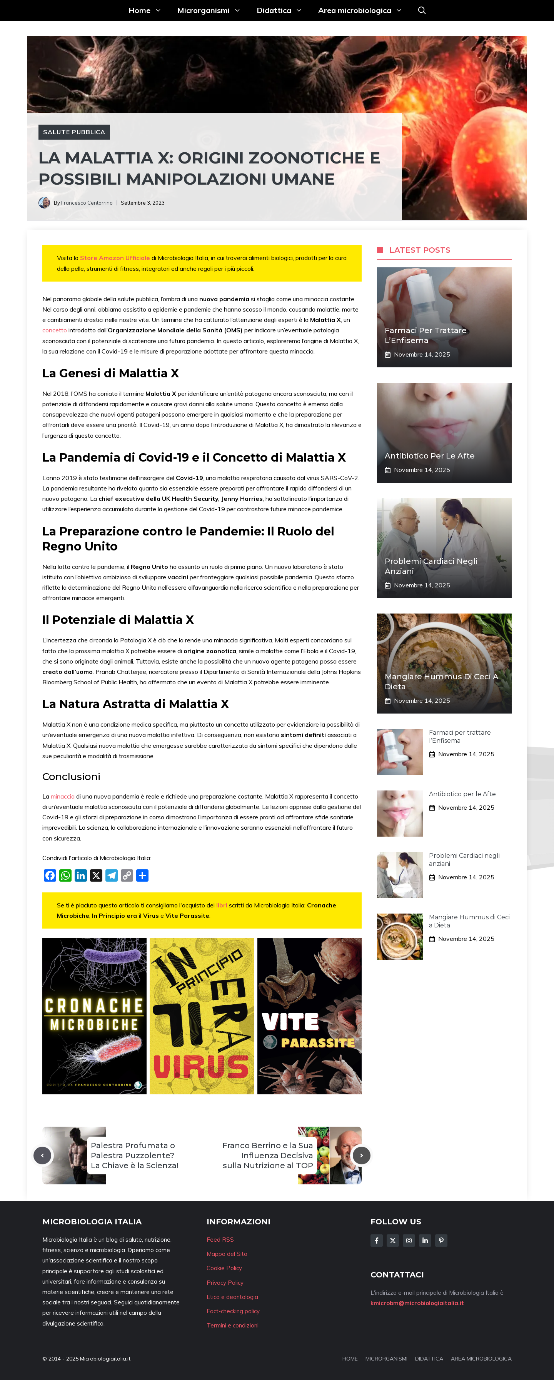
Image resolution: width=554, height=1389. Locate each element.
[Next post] (361, 1155)
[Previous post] (42, 1155)
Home (149, 10)
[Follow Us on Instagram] (409, 1240)
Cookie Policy (224, 1268)
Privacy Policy (225, 1282)
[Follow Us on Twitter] (393, 1240)
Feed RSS (220, 1239)
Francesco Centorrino (87, 203)
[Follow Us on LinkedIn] (425, 1240)
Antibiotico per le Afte (430, 455)
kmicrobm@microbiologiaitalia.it (417, 1303)
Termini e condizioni (233, 1325)
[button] (422, 10)
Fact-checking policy (233, 1311)
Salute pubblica (74, 132)
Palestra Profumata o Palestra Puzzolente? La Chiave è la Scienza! (135, 1155)
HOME (350, 1358)
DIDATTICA (429, 1358)
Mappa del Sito (227, 1253)
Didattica (283, 10)
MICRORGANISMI (386, 1358)
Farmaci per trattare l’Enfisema (460, 736)
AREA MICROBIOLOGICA (481, 1358)
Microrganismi (213, 10)
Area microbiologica (364, 10)
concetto (55, 330)
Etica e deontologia (232, 1297)
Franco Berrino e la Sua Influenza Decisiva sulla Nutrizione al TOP (267, 1155)
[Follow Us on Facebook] (376, 1240)
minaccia (63, 796)
